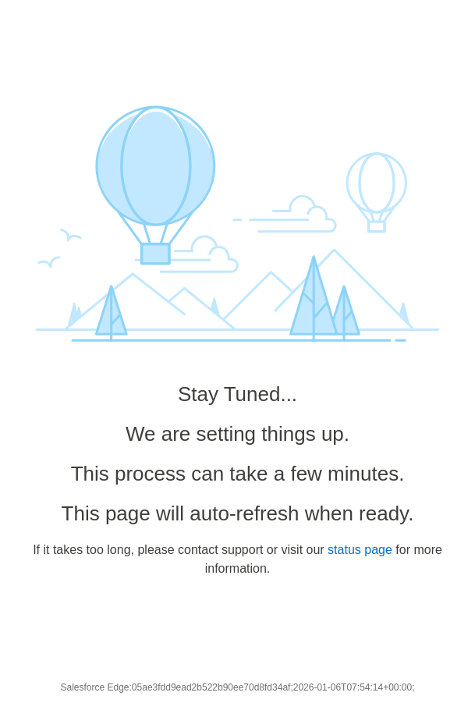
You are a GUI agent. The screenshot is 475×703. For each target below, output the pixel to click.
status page (360, 549)
